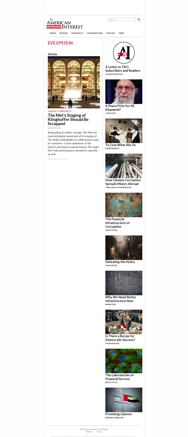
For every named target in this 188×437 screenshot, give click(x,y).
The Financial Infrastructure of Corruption (117, 222)
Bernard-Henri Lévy (114, 418)
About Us (89, 432)
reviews (64, 33)
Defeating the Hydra (120, 262)
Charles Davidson (113, 74)
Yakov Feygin (111, 230)
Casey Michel (111, 265)
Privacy (99, 432)
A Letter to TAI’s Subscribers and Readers (122, 69)
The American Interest (64, 23)
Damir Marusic (112, 148)
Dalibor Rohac (112, 343)
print (121, 33)
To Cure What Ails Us (120, 145)
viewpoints (77, 33)
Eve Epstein (54, 128)
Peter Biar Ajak (124, 187)
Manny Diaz (110, 304)
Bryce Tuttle (111, 382)
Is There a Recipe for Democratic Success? (120, 338)
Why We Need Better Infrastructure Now (120, 299)
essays (53, 33)
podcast (110, 33)
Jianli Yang (110, 187)
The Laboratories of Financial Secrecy (119, 377)
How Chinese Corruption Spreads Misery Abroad (123, 182)
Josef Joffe (110, 113)
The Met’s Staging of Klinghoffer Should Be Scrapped (68, 119)
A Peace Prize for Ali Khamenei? (119, 107)
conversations (95, 33)
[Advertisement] (94, 6)
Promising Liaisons (118, 414)
